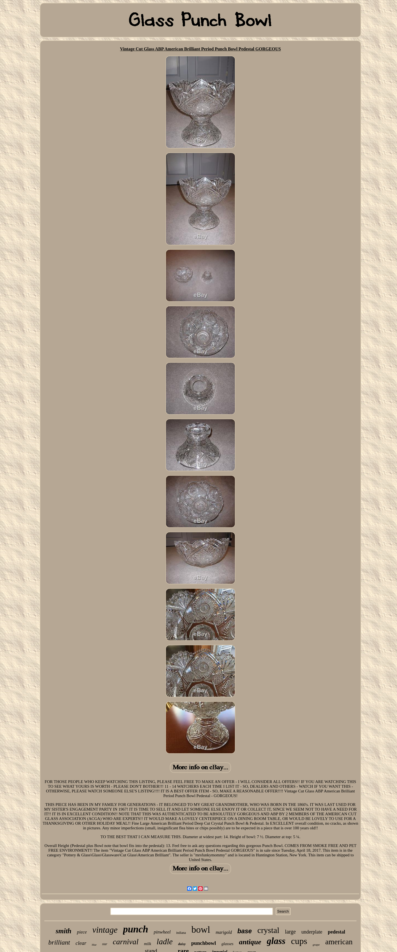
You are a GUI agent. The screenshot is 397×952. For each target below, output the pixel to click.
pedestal (336, 932)
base (244, 931)
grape (316, 944)
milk (147, 944)
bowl (200, 929)
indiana (181, 933)
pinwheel (162, 932)
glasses (227, 944)
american (339, 942)
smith (63, 931)
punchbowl (203, 943)
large (290, 932)
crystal (268, 930)
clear (81, 943)
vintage (104, 930)
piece (82, 932)
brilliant (59, 942)
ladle (165, 941)
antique (250, 942)
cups (299, 941)
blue (94, 944)
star (104, 944)
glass (276, 941)
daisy (182, 944)
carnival (125, 941)
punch (135, 929)
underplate (311, 932)
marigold (224, 932)
